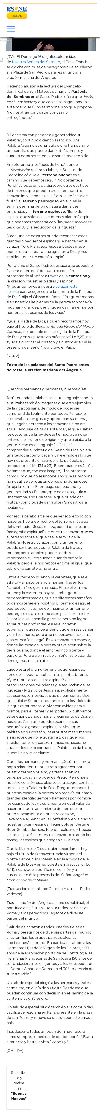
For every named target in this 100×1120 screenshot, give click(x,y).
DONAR (17, 15)
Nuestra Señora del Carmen (36, 62)
